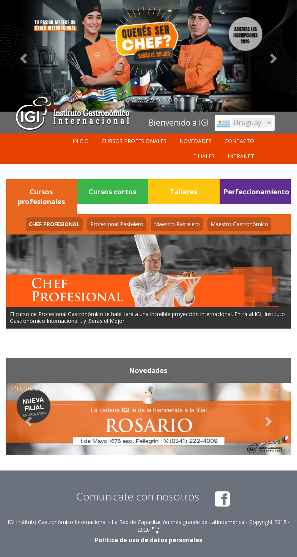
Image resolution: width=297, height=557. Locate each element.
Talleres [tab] (183, 191)
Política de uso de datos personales (148, 540)
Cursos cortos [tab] (112, 191)
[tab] (54, 224)
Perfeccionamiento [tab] (256, 191)
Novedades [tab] (148, 370)
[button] (27, 419)
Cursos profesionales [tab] (41, 196)
